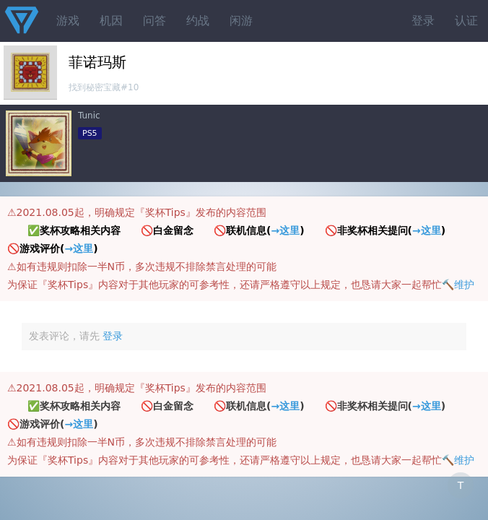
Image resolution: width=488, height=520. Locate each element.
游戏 (67, 20)
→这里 (285, 230)
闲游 (241, 20)
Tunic (89, 115)
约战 (197, 20)
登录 (423, 20)
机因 (111, 20)
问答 (154, 20)
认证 (466, 20)
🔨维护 (458, 284)
